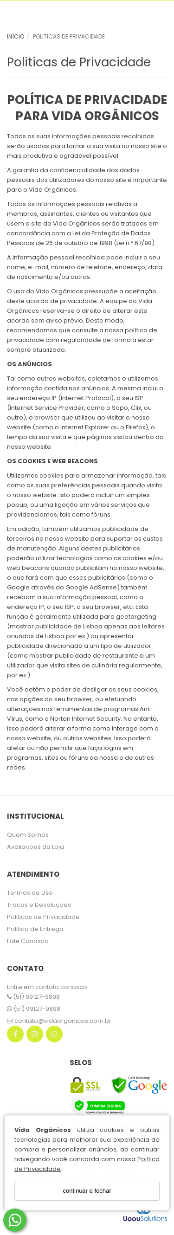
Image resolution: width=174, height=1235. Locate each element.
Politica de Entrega (35, 929)
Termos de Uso (30, 892)
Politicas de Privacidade (43, 916)
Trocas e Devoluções (39, 904)
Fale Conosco (28, 941)
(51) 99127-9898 (33, 996)
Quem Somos (28, 834)
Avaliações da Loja (35, 846)
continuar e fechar (87, 1190)
